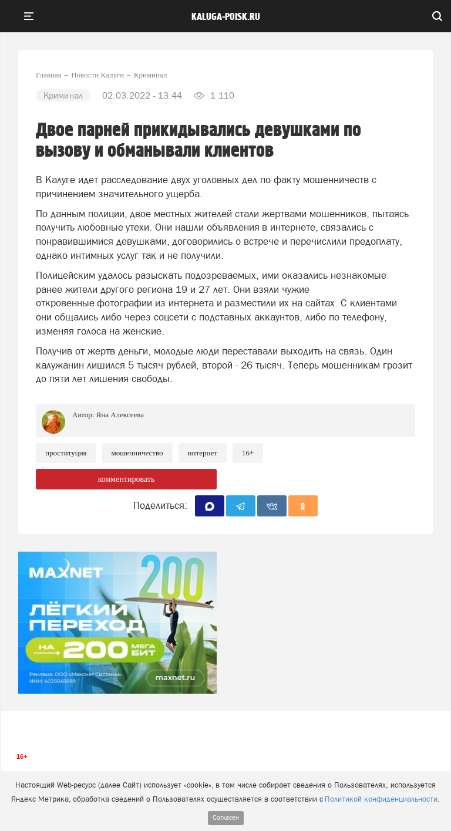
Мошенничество (137, 452)
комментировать (126, 479)
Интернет (202, 452)
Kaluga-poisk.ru (225, 17)
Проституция (66, 452)
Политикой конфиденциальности (381, 799)
